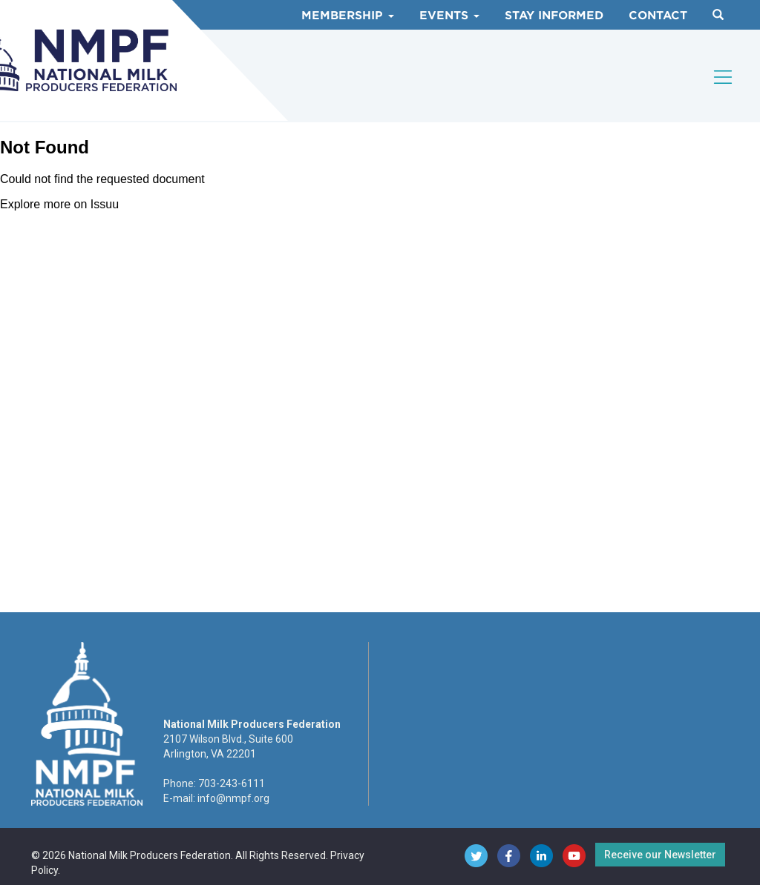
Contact (658, 15)
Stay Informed (554, 15)
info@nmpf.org (233, 798)
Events (449, 15)
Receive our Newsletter (660, 855)
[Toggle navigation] (723, 77)
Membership (347, 15)
